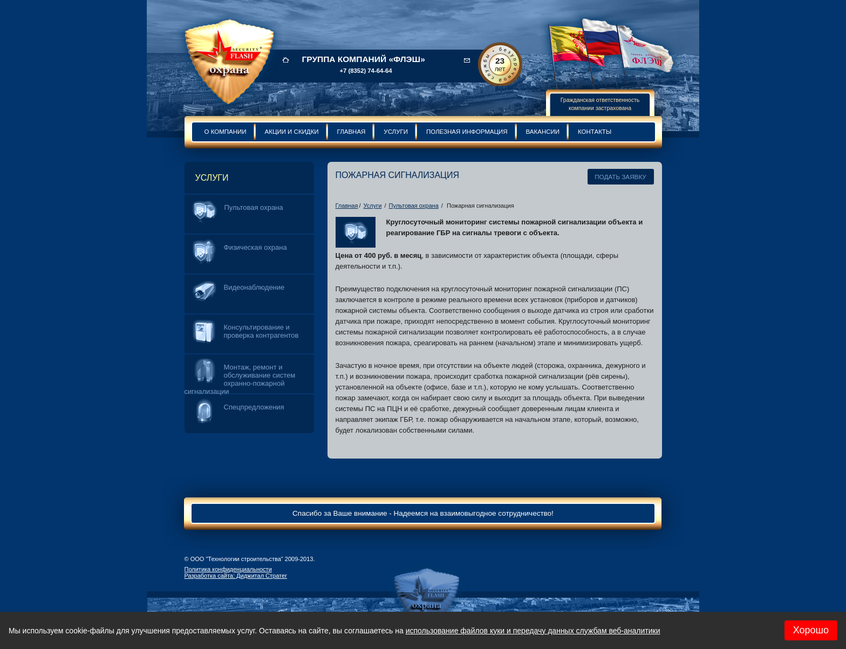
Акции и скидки (292, 131)
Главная (351, 131)
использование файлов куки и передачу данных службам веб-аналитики (533, 630)
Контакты (594, 131)
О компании (225, 131)
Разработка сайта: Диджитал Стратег (236, 575)
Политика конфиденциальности (228, 569)
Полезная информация (467, 131)
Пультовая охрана (414, 205)
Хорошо (811, 630)
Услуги (396, 131)
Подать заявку (620, 176)
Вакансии (543, 131)
